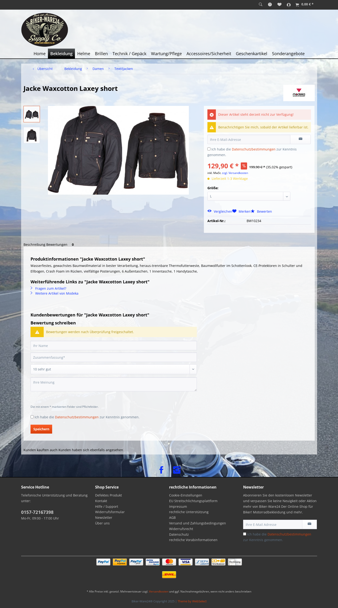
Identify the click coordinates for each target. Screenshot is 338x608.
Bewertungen (60, 244)
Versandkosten (158, 591)
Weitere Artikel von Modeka (54, 293)
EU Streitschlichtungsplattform (193, 501)
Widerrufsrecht (181, 529)
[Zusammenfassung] (114, 357)
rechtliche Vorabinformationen (193, 540)
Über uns (102, 523)
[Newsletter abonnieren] (309, 524)
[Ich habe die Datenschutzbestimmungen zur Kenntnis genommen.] (208, 148)
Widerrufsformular (110, 512)
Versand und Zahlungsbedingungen (197, 523)
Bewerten (261, 211)
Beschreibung (34, 244)
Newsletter (103, 517)
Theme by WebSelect (192, 601)
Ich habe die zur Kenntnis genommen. (87, 417)
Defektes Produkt (108, 495)
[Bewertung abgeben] (114, 369)
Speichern (41, 429)
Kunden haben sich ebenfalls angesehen (90, 450)
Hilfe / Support (106, 506)
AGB (172, 517)
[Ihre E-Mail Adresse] (272, 524)
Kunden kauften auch (40, 450)
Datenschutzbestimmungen (254, 149)
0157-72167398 (37, 512)
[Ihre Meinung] (114, 384)
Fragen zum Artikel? (48, 288)
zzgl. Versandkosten (235, 173)
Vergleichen (219, 211)
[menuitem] (260, 4)
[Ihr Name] (114, 345)
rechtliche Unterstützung (189, 512)
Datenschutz (179, 534)
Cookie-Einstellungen (185, 495)
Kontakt (101, 501)
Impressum (178, 506)
